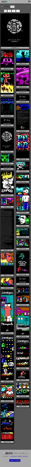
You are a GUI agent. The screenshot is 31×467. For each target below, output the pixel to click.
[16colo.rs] (4, 2)
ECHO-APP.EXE (22, 101)
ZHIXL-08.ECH (7, 442)
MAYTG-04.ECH (22, 225)
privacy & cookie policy (19, 456)
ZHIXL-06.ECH (7, 401)
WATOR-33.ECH (22, 368)
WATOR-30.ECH (7, 333)
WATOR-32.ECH (7, 381)
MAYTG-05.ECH (22, 237)
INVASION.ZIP (7, 168)
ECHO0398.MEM (7, 116)
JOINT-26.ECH (7, 195)
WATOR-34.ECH (22, 380)
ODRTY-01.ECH (7, 275)
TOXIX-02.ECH (22, 304)
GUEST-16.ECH (22, 159)
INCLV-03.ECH (22, 171)
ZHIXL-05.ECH (22, 396)
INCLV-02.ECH (7, 163)
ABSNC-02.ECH (22, 63)
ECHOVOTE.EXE (7, 125)
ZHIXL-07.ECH (22, 406)
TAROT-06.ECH (7, 287)
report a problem (15, 460)
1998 (2, 6)
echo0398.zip (14, 47)
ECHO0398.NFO (22, 131)
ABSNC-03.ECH (22, 86)
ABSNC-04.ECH (7, 95)
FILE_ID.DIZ (7, 151)
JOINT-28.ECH (22, 212)
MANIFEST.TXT (7, 250)
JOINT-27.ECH (22, 181)
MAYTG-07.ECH (22, 274)
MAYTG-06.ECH (22, 248)
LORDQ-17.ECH (7, 206)
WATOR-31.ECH (22, 336)
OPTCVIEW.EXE (22, 283)
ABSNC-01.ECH (7, 68)
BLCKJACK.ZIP (22, 92)
